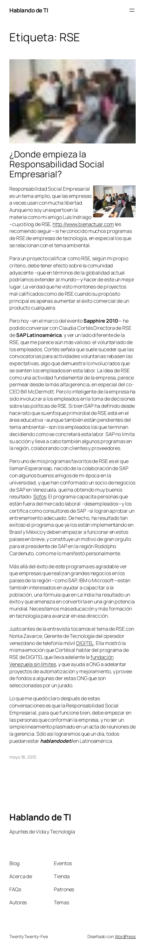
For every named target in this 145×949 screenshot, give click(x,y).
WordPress (125, 936)
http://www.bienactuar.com (83, 224)
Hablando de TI (28, 10)
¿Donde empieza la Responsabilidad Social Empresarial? (56, 164)
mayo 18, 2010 (22, 757)
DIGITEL (85, 643)
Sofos (39, 496)
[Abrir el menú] (132, 10)
